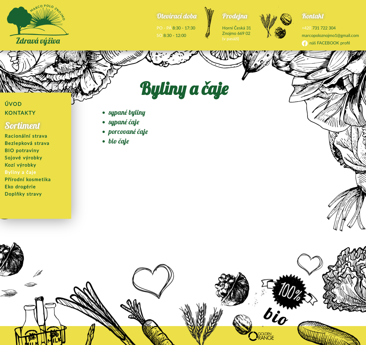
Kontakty (20, 113)
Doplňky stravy (23, 194)
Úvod (13, 104)
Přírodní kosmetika (28, 179)
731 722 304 (319, 27)
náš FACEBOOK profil (330, 42)
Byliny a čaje (20, 172)
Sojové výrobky (23, 157)
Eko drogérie (20, 186)
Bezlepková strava (27, 143)
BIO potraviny (22, 150)
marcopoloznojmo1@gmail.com (330, 35)
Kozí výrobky (20, 165)
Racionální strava (26, 136)
